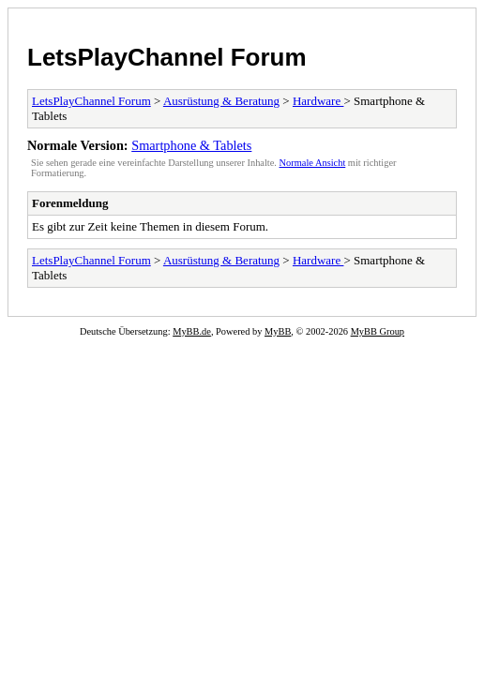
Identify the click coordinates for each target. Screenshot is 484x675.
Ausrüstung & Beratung (221, 101)
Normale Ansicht (313, 163)
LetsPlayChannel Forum (167, 57)
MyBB (278, 331)
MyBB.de (192, 331)
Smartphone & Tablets (191, 145)
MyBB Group (377, 331)
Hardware (318, 101)
